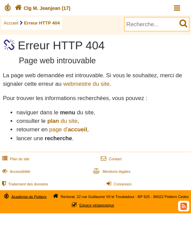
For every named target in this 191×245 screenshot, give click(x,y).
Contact (110, 159)
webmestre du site (86, 84)
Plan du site (15, 159)
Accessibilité (15, 171)
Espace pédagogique (96, 205)
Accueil (11, 23)
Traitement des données (24, 184)
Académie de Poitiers (28, 196)
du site (62, 121)
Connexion (118, 184)
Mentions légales (111, 171)
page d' (68, 129)
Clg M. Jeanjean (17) (41, 8)
